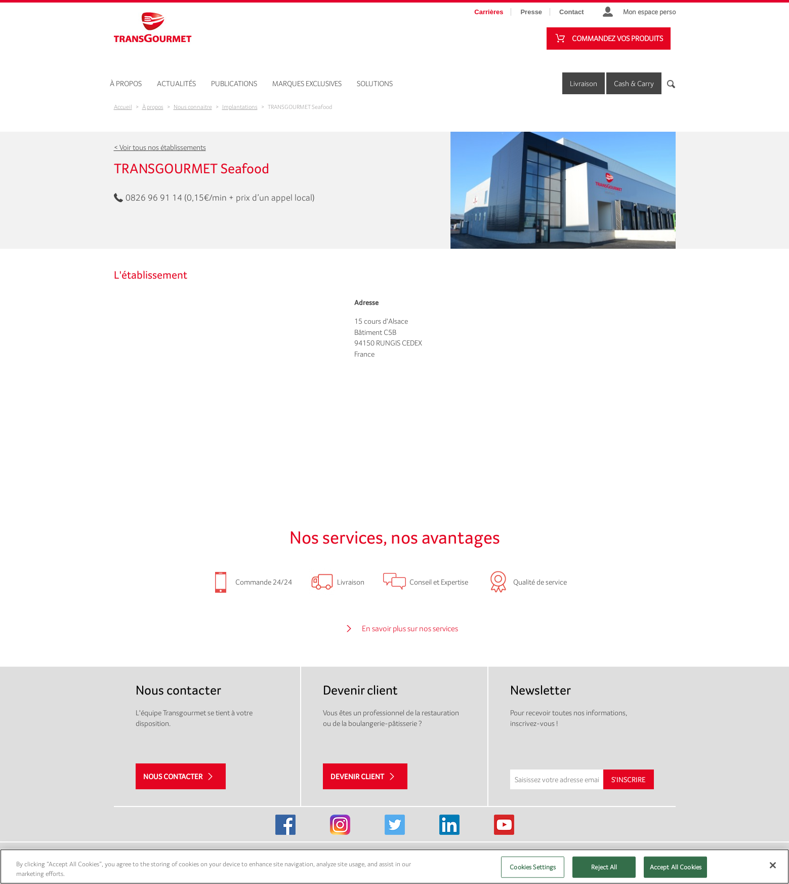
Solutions (375, 83)
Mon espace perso (649, 12)
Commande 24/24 (263, 582)
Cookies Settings (533, 867)
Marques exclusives (307, 83)
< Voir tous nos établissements (160, 147)
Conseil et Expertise (438, 582)
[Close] (773, 865)
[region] (394, 866)
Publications (234, 83)
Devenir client (357, 776)
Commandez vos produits (617, 38)
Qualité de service (540, 582)
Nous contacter (172, 776)
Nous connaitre (193, 106)
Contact (571, 12)
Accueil (123, 106)
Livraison (583, 83)
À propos (126, 83)
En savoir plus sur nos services (410, 628)
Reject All (604, 867)
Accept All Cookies (675, 867)
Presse (531, 12)
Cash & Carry (634, 83)
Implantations (240, 106)
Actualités (176, 83)
